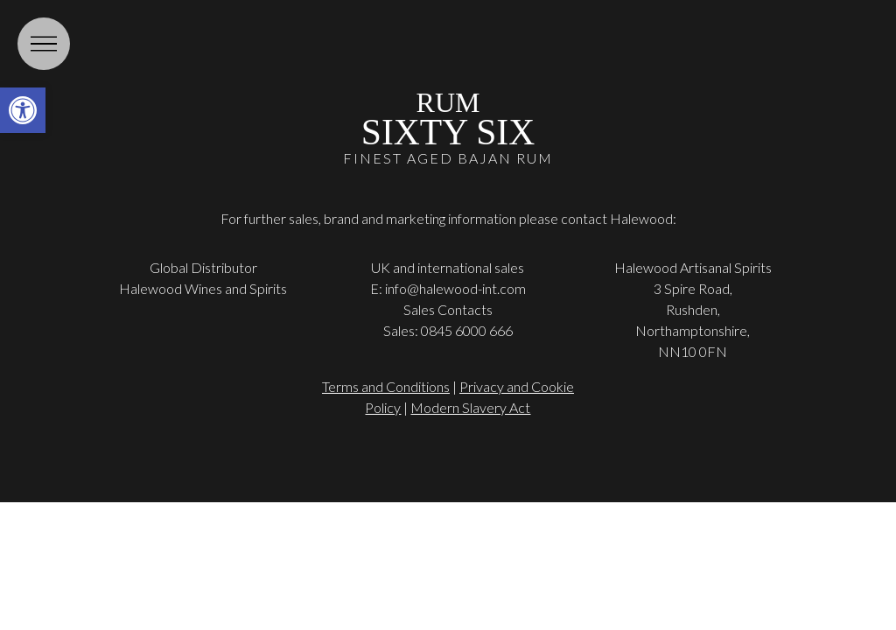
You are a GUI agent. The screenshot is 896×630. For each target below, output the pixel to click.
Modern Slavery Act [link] (470, 407)
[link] (23, 110)
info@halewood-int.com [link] (455, 288)
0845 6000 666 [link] (467, 330)
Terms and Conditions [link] (386, 386)
